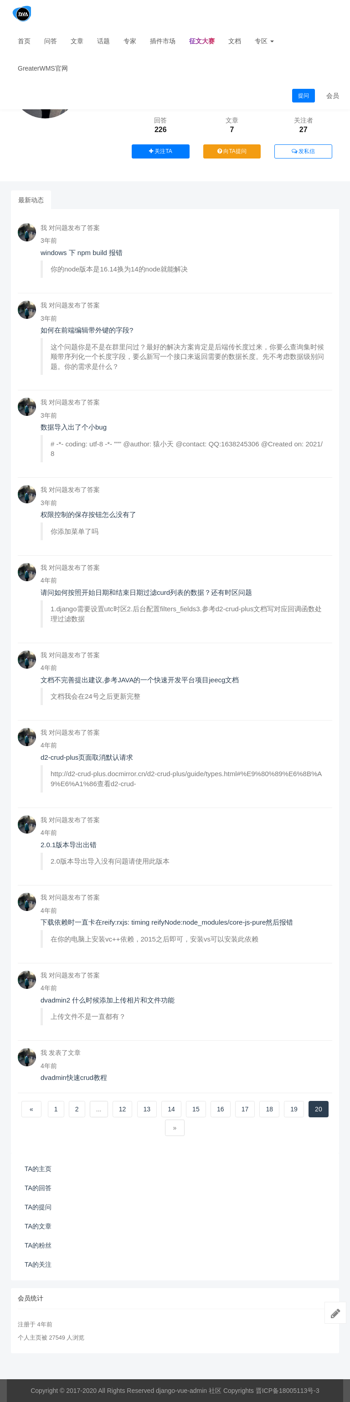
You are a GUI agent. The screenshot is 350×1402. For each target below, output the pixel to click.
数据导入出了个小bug (74, 427)
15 (196, 1109)
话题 (103, 41)
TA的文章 (38, 1226)
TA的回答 (38, 1188)
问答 (50, 41)
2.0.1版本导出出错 (69, 845)
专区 (264, 41)
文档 (234, 41)
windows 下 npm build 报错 (82, 252)
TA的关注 (38, 1264)
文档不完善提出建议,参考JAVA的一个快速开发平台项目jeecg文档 (140, 680)
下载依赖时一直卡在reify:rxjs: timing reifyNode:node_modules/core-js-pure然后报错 (167, 922)
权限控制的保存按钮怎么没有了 (88, 514)
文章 (77, 41)
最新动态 (31, 200)
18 (269, 1109)
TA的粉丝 (38, 1245)
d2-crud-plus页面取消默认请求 (87, 757)
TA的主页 (38, 1168)
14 (171, 1109)
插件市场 (162, 41)
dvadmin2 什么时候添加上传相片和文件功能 (108, 1000)
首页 (24, 41)
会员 (332, 95)
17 (245, 1109)
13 (147, 1109)
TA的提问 (38, 1207)
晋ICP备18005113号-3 (287, 1390)
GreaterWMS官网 (43, 68)
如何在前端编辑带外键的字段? (87, 330)
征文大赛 (202, 41)
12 (122, 1109)
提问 (303, 95)
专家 (130, 41)
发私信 (303, 151)
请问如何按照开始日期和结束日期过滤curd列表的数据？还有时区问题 (146, 592)
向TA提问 (232, 151)
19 (294, 1109)
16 (220, 1109)
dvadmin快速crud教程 (74, 1077)
